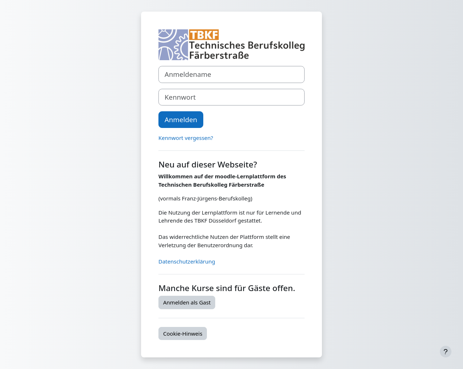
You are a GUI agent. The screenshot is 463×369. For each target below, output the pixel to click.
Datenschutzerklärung (186, 261)
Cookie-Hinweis (182, 333)
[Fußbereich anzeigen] (445, 351)
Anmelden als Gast (187, 302)
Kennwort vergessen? (185, 137)
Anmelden (181, 119)
